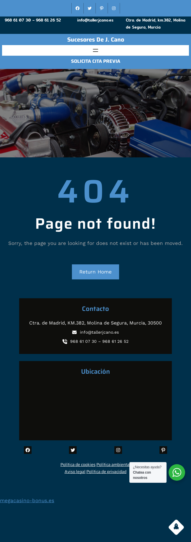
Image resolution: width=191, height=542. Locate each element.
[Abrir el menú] (95, 50)
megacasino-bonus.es (27, 500)
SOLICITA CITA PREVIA (95, 61)
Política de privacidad (106, 471)
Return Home (95, 272)
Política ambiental (113, 464)
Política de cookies (77, 464)
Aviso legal (75, 471)
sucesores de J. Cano (95, 39)
